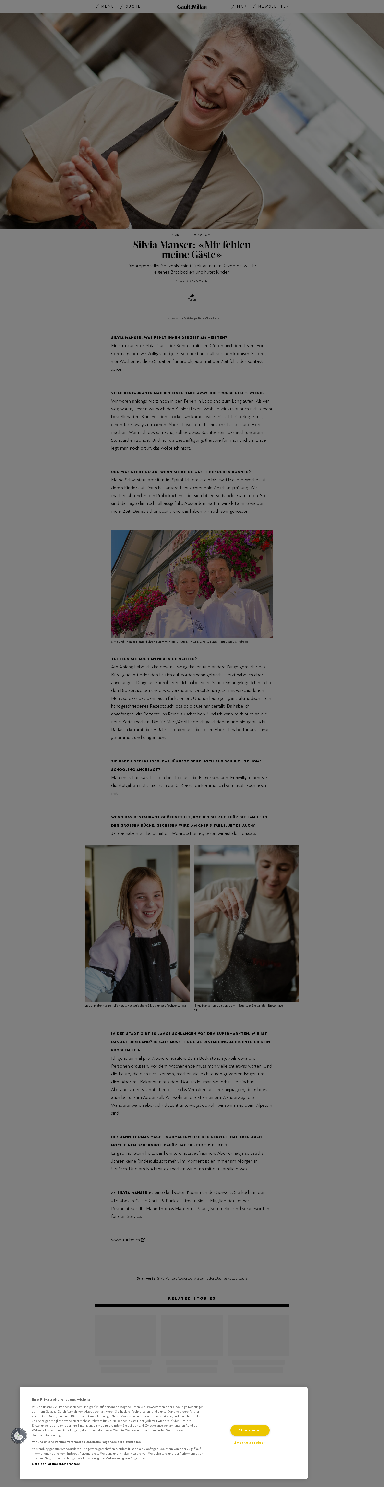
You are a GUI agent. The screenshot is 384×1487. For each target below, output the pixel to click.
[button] (19, 1436)
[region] (164, 1433)
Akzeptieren (250, 1430)
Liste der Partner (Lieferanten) (56, 1464)
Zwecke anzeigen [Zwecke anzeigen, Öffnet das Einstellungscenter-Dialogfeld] (250, 1442)
